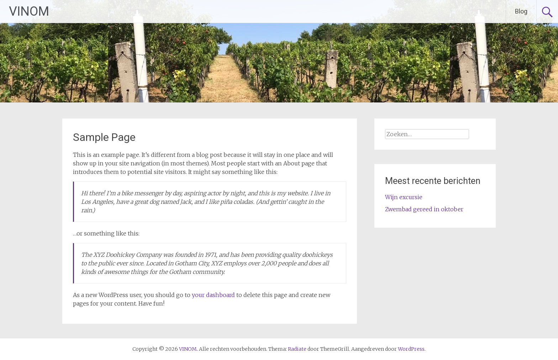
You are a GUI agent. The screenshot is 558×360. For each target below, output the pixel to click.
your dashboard (213, 294)
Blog (521, 11)
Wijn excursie (403, 197)
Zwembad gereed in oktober (424, 209)
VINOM (29, 11)
